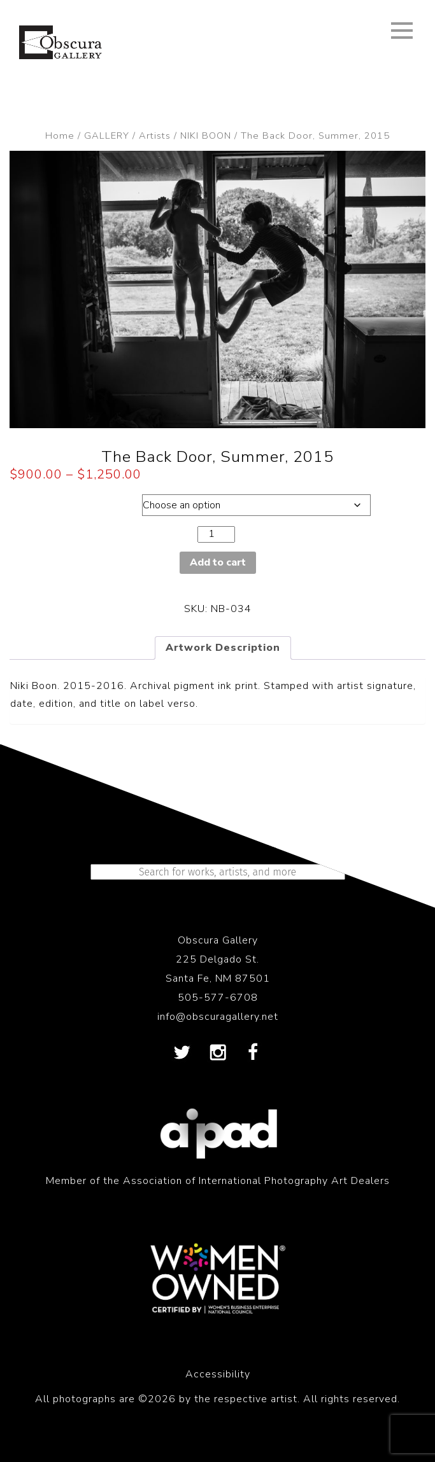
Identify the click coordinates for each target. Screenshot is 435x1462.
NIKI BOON (205, 135)
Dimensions (65, 502)
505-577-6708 (218, 998)
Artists (155, 135)
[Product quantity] (215, 534)
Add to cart (218, 562)
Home (60, 135)
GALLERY (106, 135)
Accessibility (217, 1374)
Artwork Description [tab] (223, 648)
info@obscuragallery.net (217, 1017)
